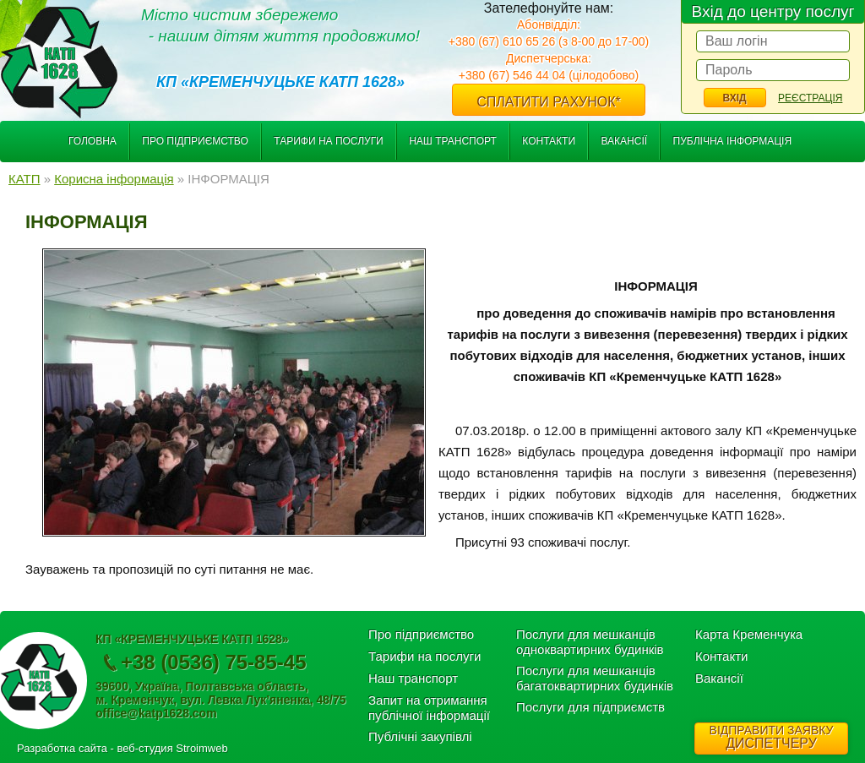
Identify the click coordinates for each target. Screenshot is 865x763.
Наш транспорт (453, 141)
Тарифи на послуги (329, 141)
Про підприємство (195, 141)
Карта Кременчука (748, 634)
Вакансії (624, 141)
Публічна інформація (732, 141)
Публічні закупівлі (420, 736)
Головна (92, 141)
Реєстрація (810, 98)
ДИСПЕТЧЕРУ (771, 736)
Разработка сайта (62, 748)
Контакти (548, 141)
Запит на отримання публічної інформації (429, 707)
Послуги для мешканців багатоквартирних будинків (594, 678)
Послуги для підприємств (590, 707)
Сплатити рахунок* (548, 102)
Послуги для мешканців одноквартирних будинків (590, 642)
